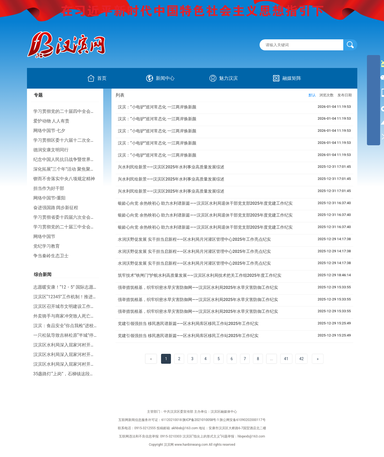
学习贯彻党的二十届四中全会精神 (66, 111)
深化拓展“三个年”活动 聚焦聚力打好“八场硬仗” (78, 169)
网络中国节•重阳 (49, 198)
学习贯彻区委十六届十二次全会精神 (68, 140)
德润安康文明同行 (51, 149)
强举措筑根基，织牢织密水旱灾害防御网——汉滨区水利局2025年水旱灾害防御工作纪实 (198, 287)
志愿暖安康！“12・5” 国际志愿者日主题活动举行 (81, 287)
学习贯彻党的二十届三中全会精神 (66, 226)
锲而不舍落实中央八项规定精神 (64, 178)
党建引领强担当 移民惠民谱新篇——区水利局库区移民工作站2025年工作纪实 (188, 323)
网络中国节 (44, 236)
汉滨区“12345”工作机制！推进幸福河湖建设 (76, 296)
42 (301, 359)
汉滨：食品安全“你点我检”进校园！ (67, 325)
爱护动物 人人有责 (51, 121)
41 (286, 359)
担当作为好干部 (48, 188)
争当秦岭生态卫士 (51, 255)
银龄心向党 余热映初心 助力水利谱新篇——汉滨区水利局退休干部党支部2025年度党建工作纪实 (205, 203)
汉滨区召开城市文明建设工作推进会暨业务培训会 (81, 306)
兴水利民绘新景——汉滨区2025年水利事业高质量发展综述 (171, 167)
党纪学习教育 (46, 246)
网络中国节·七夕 (49, 130)
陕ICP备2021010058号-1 (201, 420)
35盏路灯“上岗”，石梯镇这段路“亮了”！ (72, 373)
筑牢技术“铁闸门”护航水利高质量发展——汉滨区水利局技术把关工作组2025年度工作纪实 (199, 275)
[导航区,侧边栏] (373, 100)
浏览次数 (326, 95)
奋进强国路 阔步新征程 (55, 207)
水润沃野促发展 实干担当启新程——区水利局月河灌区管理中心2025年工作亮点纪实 (194, 239)
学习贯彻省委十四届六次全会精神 (66, 217)
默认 (312, 95)
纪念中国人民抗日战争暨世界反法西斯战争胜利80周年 (86, 159)
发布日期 (344, 95)
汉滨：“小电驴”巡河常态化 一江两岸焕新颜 (157, 107)
